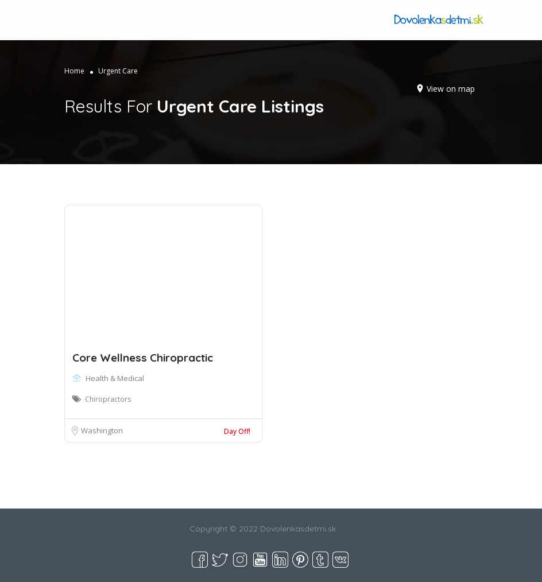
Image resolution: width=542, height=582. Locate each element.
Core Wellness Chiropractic (142, 357)
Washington (102, 430)
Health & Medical (115, 378)
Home (74, 71)
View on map (451, 88)
